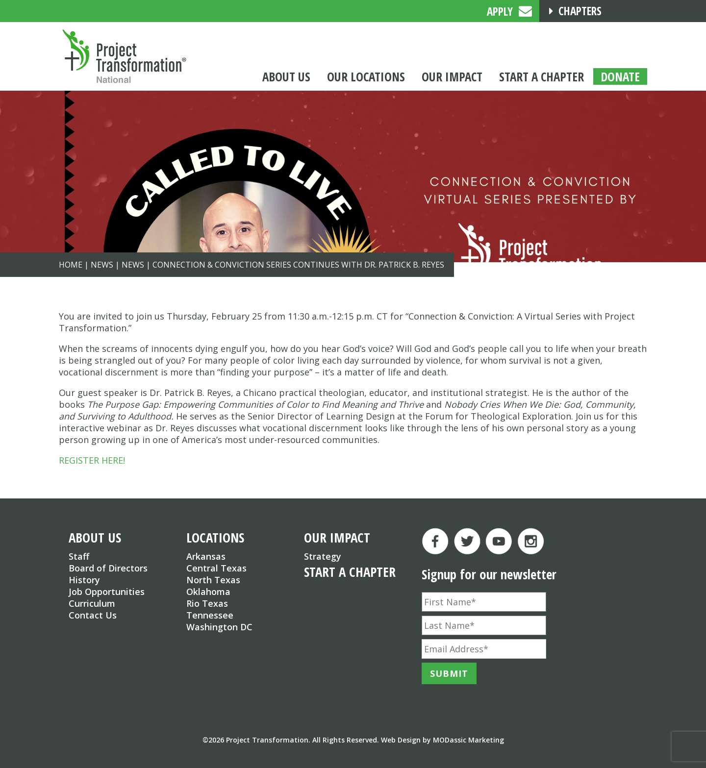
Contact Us (93, 615)
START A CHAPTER (350, 572)
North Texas (213, 580)
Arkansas (206, 556)
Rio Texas (207, 603)
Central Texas (216, 568)
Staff (79, 556)
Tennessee (209, 615)
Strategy (322, 556)
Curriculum (92, 603)
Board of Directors (108, 568)
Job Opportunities (107, 591)
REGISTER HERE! (92, 460)
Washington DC (219, 627)
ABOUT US (95, 537)
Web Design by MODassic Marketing (442, 739)
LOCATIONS (215, 537)
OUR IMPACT (337, 537)
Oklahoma (208, 591)
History (84, 580)
